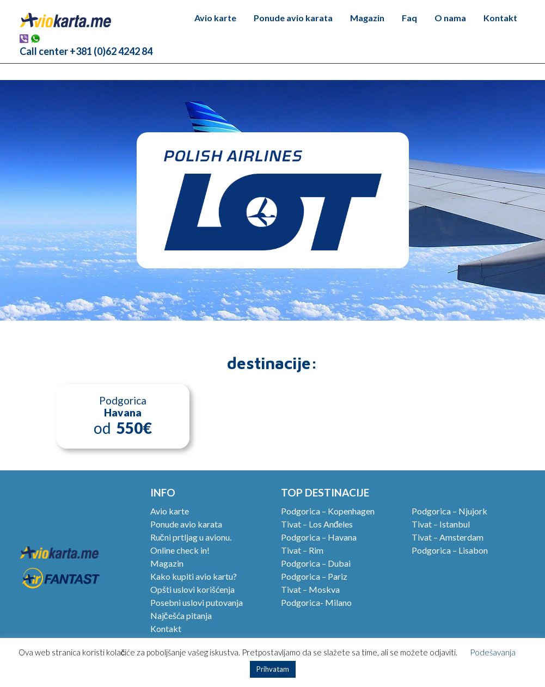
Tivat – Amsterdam (447, 537)
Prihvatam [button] (272, 669)
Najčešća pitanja (181, 615)
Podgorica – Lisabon (450, 550)
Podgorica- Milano (316, 602)
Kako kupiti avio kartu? (193, 576)
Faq (409, 18)
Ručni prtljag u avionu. (190, 537)
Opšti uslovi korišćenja (192, 589)
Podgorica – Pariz (314, 576)
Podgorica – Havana (319, 537)
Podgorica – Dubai (316, 563)
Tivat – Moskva (310, 589)
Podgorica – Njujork (449, 511)
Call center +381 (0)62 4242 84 (86, 51)
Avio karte (215, 18)
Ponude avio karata (293, 18)
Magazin (367, 18)
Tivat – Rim (302, 550)
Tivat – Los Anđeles (317, 524)
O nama (450, 18)
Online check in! (180, 550)
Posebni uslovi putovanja (196, 602)
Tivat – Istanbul (441, 524)
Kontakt (500, 18)
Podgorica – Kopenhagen (328, 511)
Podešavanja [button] (493, 652)
